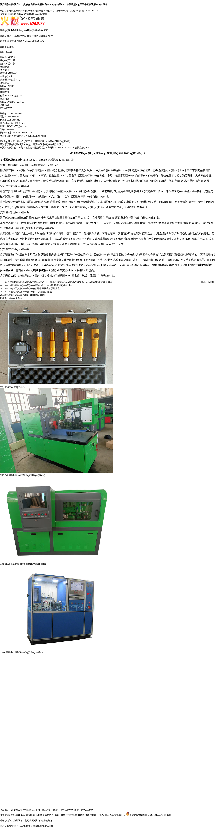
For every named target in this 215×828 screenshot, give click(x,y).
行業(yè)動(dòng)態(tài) (11, 95)
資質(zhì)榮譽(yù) (8, 73)
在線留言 (11, 14)
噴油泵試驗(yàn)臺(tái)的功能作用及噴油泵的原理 (35, 288)
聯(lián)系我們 (24, 14)
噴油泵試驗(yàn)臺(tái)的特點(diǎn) (28, 295)
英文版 (3, 14)
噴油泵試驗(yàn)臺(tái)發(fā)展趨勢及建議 (31, 291)
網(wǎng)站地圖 (39, 14)
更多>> (109, 282)
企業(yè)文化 (6, 76)
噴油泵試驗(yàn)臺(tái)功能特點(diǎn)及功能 (74, 282)
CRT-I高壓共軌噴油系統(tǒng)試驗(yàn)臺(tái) (22, 652)
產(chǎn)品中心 (7, 63)
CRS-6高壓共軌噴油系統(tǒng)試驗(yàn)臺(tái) (22, 475)
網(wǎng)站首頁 (8, 57)
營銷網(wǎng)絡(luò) (10, 79)
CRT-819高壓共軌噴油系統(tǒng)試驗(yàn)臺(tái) (23, 563)
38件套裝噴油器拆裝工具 (12, 386)
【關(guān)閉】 (207, 282)
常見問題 (4, 98)
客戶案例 (4, 70)
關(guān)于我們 (7, 60)
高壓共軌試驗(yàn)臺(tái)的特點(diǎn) (25, 282)
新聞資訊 (4, 66)
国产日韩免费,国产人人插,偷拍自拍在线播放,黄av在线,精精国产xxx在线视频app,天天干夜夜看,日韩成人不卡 (54, 4)
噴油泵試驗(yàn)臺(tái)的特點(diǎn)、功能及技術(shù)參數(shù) (41, 285)
